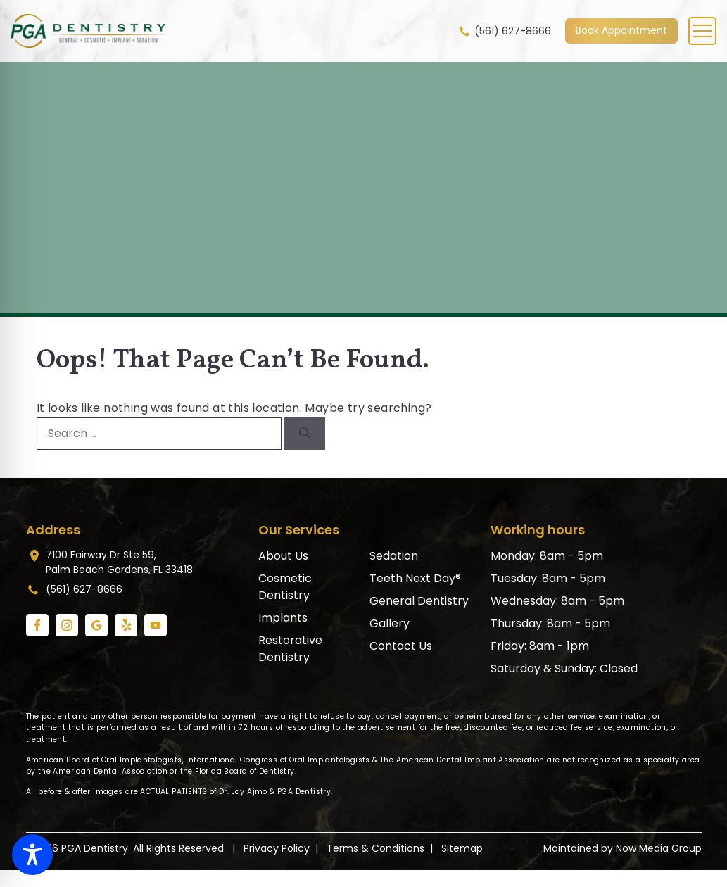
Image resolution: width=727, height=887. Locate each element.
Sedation (393, 556)
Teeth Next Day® (415, 578)
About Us (283, 556)
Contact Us (400, 646)
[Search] (304, 433)
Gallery (389, 623)
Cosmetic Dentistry (285, 586)
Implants (283, 618)
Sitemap (462, 848)
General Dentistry (419, 601)
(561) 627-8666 (504, 31)
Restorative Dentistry (290, 648)
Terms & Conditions (375, 848)
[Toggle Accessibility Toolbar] (32, 854)
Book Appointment (621, 30)
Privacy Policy (277, 848)
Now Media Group (659, 848)
